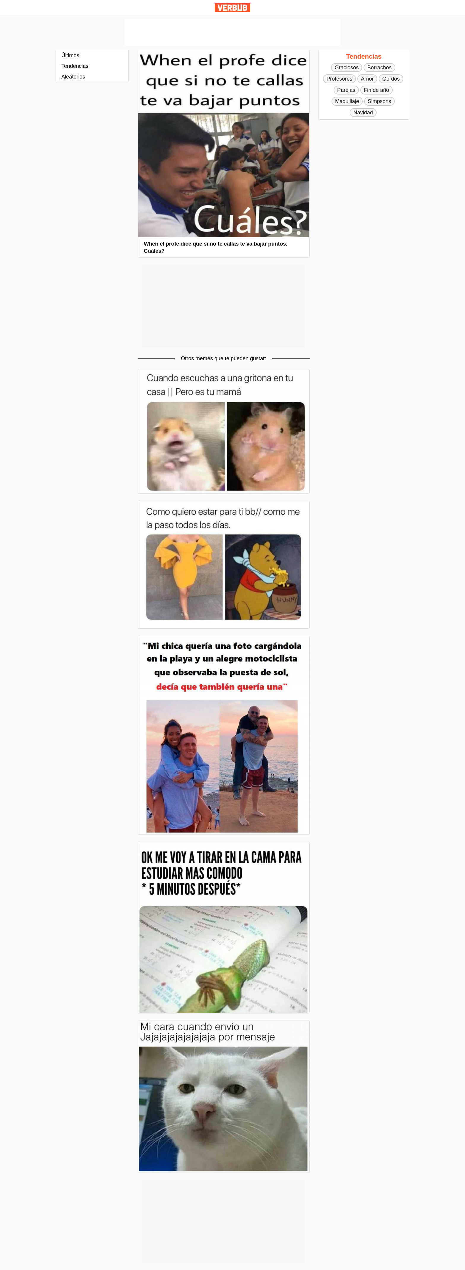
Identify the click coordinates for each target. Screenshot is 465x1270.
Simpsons (379, 101)
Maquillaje (347, 101)
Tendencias (74, 66)
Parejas (346, 90)
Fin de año (376, 90)
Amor (367, 79)
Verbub (232, 7)
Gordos (391, 79)
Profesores (339, 79)
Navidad (363, 113)
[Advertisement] (232, 32)
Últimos (70, 55)
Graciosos (347, 68)
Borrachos (379, 68)
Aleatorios (73, 77)
